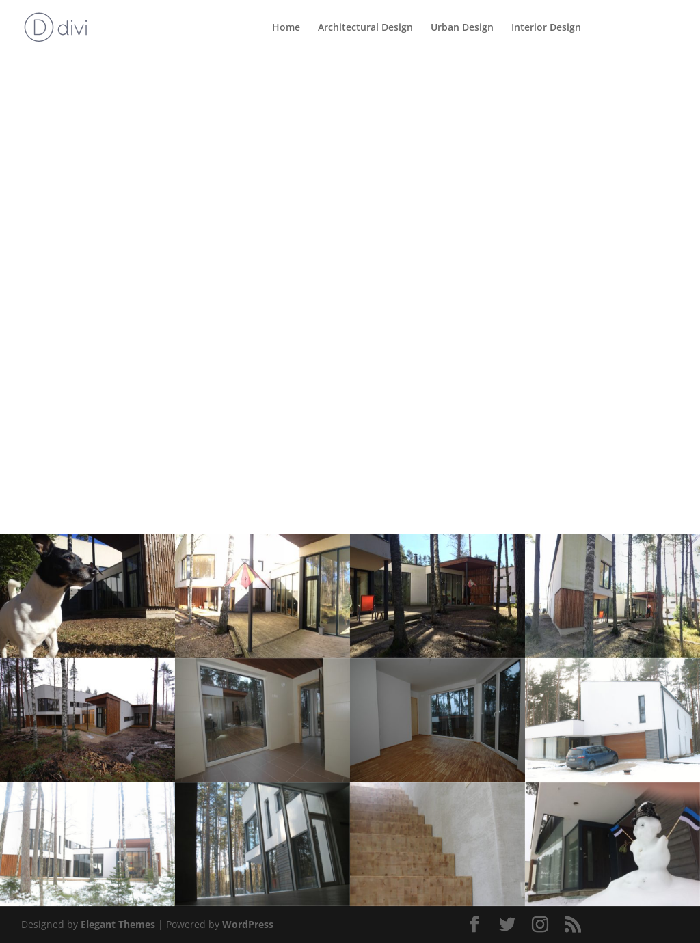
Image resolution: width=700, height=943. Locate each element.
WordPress (247, 924)
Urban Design (462, 28)
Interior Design (546, 28)
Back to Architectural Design (104, 92)
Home (286, 28)
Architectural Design (365, 28)
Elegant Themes (118, 924)
